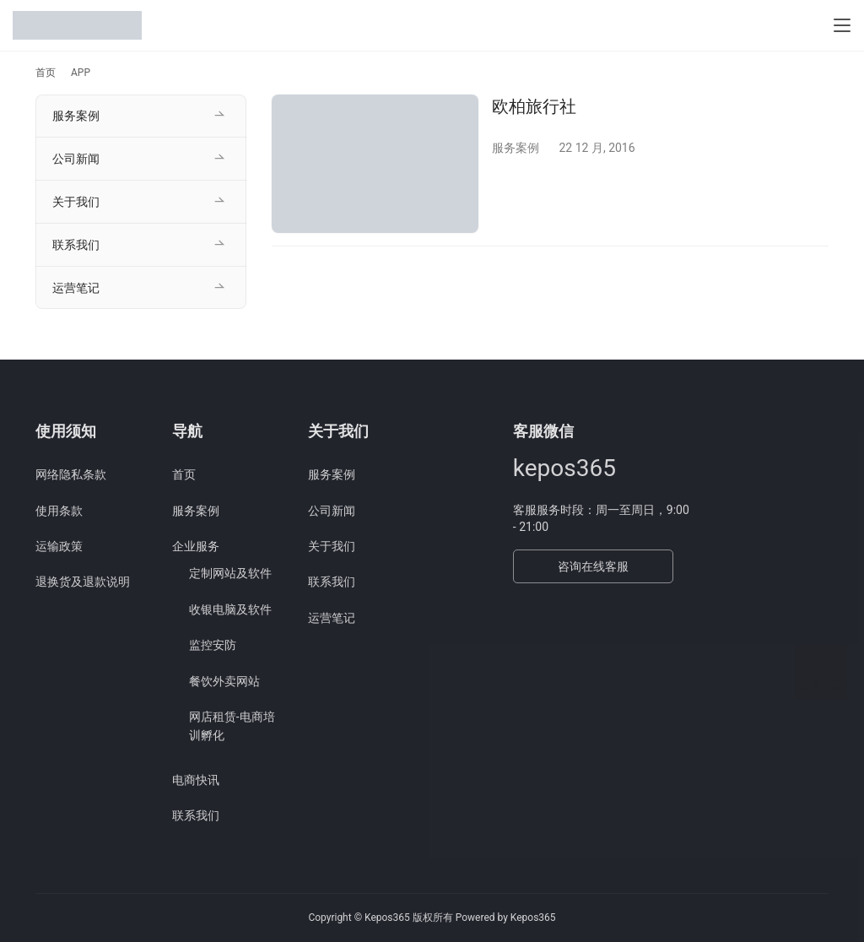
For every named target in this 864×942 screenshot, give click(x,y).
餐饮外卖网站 (224, 681)
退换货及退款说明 (82, 581)
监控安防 (212, 645)
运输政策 (59, 546)
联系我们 (76, 245)
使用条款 (59, 510)
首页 (45, 72)
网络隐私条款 (70, 474)
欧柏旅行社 (534, 106)
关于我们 (76, 201)
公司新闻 (76, 158)
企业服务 (195, 546)
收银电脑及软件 (230, 609)
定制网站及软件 (230, 573)
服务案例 (515, 147)
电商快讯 (195, 780)
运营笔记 (76, 288)
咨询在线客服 (593, 566)
